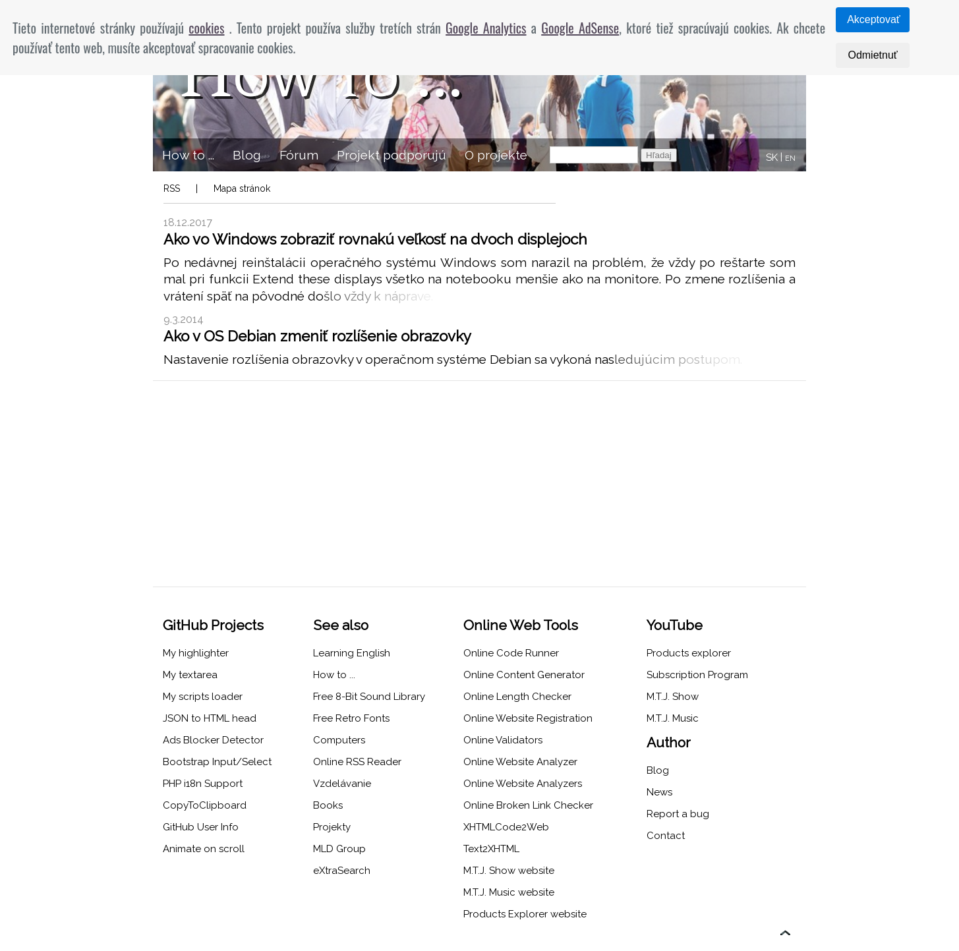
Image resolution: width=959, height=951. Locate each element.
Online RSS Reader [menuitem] (357, 762)
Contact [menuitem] (666, 836)
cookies (206, 28)
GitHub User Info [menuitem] (201, 827)
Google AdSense (580, 28)
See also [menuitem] (340, 625)
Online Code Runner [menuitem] (511, 653)
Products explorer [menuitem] (689, 653)
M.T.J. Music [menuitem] (673, 718)
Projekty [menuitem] (332, 827)
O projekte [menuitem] (496, 155)
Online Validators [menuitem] (502, 740)
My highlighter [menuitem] (196, 653)
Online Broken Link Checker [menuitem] (528, 805)
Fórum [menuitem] (298, 155)
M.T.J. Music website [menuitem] (508, 892)
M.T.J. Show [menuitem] (673, 697)
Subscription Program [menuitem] (697, 675)
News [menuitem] (659, 792)
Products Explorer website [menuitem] (525, 914)
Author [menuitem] (669, 742)
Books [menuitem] (328, 805)
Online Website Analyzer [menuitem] (520, 762)
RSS (171, 188)
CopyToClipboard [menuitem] (205, 805)
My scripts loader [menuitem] (203, 697)
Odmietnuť (872, 55)
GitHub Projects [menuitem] (213, 625)
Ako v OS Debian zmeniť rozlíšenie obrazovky (317, 336)
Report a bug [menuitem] (678, 814)
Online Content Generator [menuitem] (524, 675)
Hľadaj (659, 155)
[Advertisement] (479, 483)
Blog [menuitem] (247, 155)
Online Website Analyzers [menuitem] (522, 784)
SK (772, 157)
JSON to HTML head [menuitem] (209, 718)
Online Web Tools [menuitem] (520, 625)
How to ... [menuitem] (188, 155)
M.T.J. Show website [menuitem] (508, 871)
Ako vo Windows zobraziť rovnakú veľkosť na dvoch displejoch (375, 239)
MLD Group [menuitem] (339, 849)
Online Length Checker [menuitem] (517, 697)
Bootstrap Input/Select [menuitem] (217, 762)
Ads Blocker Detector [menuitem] (213, 740)
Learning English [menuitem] (351, 653)
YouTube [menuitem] (675, 625)
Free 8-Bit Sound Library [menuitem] (369, 697)
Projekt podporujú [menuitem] (391, 155)
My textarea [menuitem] (190, 675)
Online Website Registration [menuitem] (528, 718)
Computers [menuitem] (339, 740)
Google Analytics (486, 28)
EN (790, 158)
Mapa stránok (242, 188)
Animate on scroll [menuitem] (204, 849)
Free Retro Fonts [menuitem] (351, 718)
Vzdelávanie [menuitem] (342, 784)
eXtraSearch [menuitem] (341, 871)
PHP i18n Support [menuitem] (203, 784)
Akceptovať (873, 19)
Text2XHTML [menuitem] (491, 849)
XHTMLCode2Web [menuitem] (506, 827)
